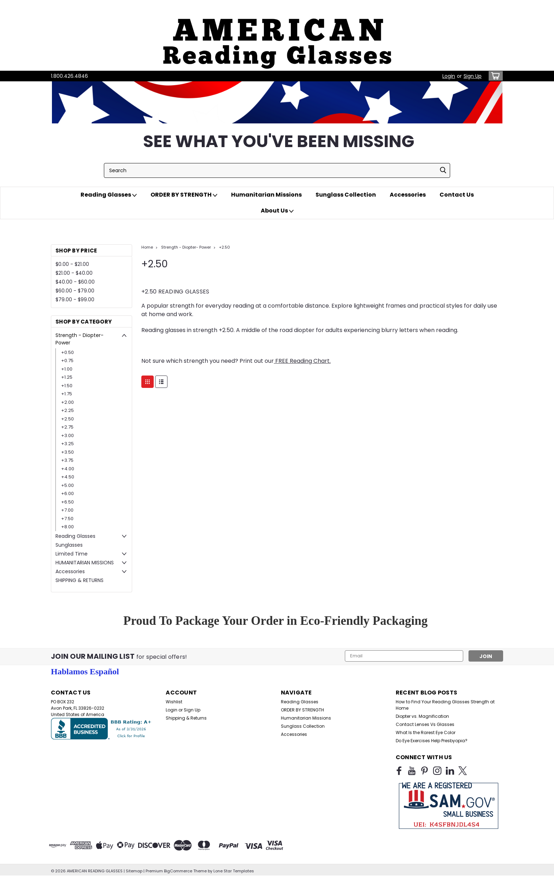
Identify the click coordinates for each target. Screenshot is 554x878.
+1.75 (66, 393)
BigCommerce (178, 871)
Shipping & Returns (186, 718)
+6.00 (67, 493)
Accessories (408, 195)
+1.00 (66, 369)
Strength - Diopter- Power (79, 339)
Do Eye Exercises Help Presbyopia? (431, 741)
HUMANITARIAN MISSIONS (84, 562)
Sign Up (473, 76)
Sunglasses (69, 544)
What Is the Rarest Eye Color (425, 732)
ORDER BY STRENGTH (184, 195)
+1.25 (66, 377)
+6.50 (67, 502)
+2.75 (67, 427)
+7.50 (67, 518)
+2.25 (67, 410)
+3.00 (67, 435)
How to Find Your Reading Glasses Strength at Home (445, 705)
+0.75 (67, 360)
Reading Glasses (109, 195)
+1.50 (66, 385)
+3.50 (67, 452)
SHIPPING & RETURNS (79, 580)
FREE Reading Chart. (302, 361)
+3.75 (67, 460)
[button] (277, 35)
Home (147, 247)
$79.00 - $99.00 (74, 299)
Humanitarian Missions (266, 195)
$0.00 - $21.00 (72, 264)
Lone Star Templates (233, 871)
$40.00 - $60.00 (75, 281)
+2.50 (67, 418)
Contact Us (457, 195)
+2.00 (67, 402)
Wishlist (174, 702)
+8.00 (67, 526)
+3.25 (67, 443)
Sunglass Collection (346, 195)
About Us (277, 211)
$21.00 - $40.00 (74, 273)
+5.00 (67, 485)
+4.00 (67, 468)
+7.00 (67, 510)
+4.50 (67, 476)
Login (448, 76)
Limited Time (71, 553)
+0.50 (67, 352)
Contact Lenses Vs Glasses (425, 724)
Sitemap (134, 871)
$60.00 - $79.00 (74, 290)
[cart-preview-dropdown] (494, 76)
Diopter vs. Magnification (422, 716)
